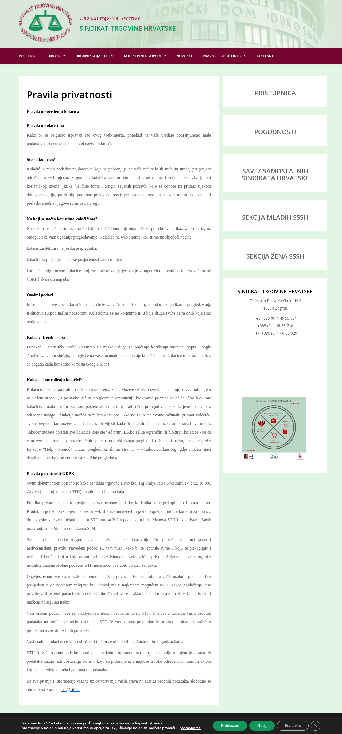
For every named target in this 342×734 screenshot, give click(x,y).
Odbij (262, 725)
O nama (53, 55)
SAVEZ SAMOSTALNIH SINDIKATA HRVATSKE (275, 174)
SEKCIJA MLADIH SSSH (275, 217)
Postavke (293, 725)
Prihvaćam (230, 725)
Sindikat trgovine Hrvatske (128, 28)
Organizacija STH (91, 55)
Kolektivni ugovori (142, 55)
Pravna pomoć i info (222, 55)
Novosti (184, 55)
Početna (27, 55)
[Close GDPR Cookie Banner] (315, 726)
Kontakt (265, 55)
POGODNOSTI (275, 131)
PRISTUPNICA (275, 92)
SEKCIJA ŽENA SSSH (275, 256)
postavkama (190, 728)
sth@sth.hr (70, 689)
